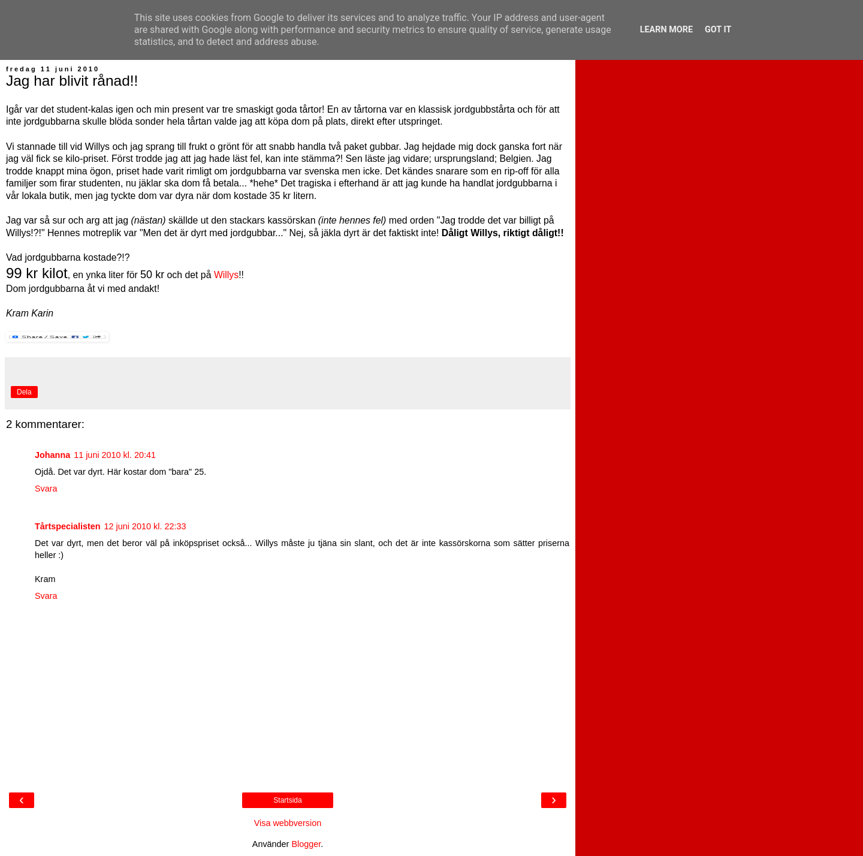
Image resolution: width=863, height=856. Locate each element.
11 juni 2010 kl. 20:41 (115, 455)
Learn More (666, 30)
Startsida (287, 800)
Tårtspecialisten (68, 526)
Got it (718, 30)
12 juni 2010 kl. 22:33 (145, 526)
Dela (24, 392)
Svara (46, 488)
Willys (226, 275)
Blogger (306, 844)
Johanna (52, 455)
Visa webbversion (288, 823)
